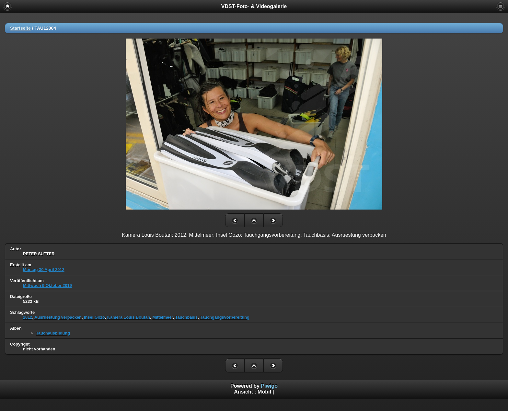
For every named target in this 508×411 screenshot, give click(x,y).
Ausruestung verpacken (58, 317)
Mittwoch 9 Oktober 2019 (47, 285)
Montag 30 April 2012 (43, 269)
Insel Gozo (94, 317)
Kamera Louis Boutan (128, 317)
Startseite (20, 28)
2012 (27, 317)
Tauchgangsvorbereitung (224, 317)
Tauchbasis (186, 317)
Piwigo (269, 386)
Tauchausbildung (53, 333)
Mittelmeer (162, 317)
